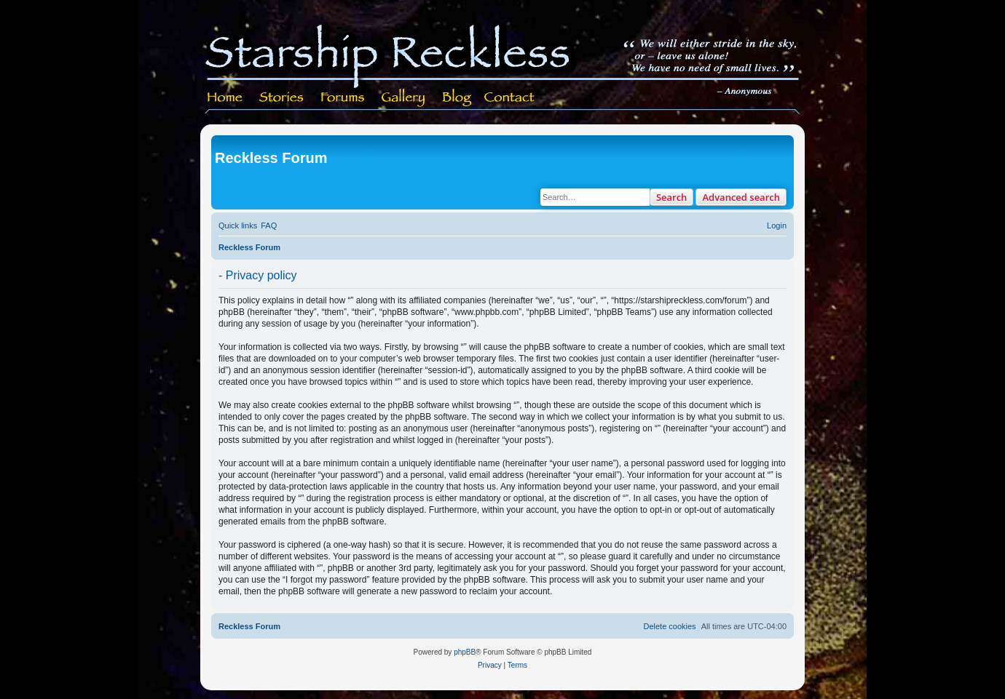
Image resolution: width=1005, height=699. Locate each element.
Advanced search (741, 197)
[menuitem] (269, 225)
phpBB (465, 652)
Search (671, 197)
